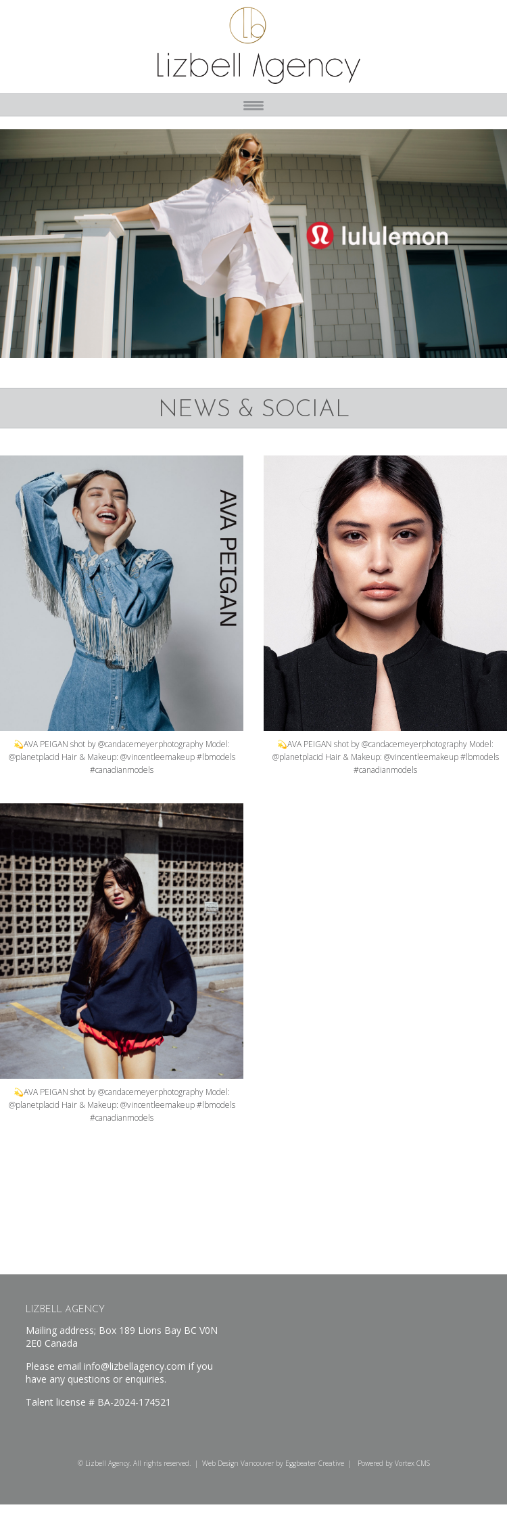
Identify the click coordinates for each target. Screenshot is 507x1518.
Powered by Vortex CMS (394, 1463)
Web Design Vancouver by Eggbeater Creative (273, 1463)
